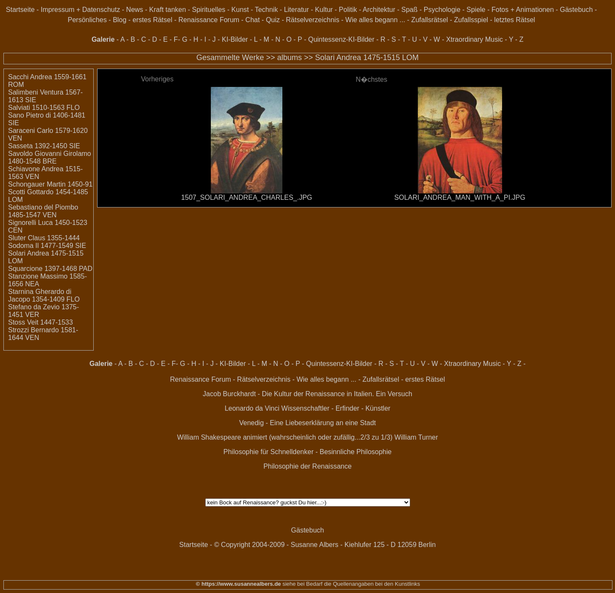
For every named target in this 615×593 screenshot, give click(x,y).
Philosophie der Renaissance (307, 466)
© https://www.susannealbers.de (238, 584)
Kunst (240, 9)
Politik (348, 9)
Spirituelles (208, 9)
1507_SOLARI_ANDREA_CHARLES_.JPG (246, 197)
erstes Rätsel (152, 19)
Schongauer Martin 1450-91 (50, 184)
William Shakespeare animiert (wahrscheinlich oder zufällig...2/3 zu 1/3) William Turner (307, 437)
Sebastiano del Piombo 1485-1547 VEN (43, 211)
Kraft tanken (167, 9)
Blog (119, 19)
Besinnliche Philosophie (355, 451)
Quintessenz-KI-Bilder (341, 39)
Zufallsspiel (471, 19)
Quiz (273, 19)
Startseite (20, 9)
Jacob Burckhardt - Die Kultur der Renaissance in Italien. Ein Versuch (307, 393)
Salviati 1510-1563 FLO (44, 107)
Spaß (409, 9)
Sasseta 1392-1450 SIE (44, 146)
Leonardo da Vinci (251, 408)
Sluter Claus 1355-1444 (44, 238)
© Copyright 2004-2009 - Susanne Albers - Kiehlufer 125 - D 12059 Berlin (325, 544)
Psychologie (442, 9)
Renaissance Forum (208, 19)
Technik (266, 9)
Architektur (379, 9)
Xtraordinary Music (474, 39)
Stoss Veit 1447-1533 (40, 322)
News (134, 9)
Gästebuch (576, 9)
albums (289, 57)
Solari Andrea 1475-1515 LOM (367, 57)
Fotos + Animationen (522, 9)
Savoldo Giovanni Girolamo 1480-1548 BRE (49, 157)
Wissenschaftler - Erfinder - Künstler (336, 408)
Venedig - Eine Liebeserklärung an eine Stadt (307, 422)
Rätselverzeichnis (312, 19)
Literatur (296, 9)
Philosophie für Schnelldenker (269, 451)
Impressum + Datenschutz (80, 9)
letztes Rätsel (514, 19)
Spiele (475, 9)
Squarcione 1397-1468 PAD (50, 268)
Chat (252, 19)
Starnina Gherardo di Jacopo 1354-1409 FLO (44, 295)
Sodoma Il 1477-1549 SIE (47, 245)
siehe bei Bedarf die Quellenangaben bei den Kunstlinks (350, 584)
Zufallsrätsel (429, 19)
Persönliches (87, 19)
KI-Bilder (235, 39)
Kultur (324, 9)
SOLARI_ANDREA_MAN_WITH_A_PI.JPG (460, 197)
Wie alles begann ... (375, 19)
